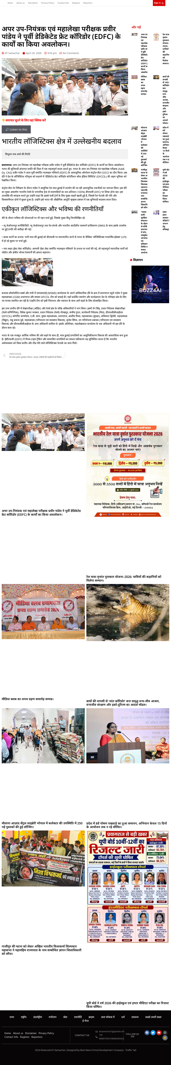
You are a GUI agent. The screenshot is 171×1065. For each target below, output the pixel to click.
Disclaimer (33, 3)
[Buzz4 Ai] (150, 302)
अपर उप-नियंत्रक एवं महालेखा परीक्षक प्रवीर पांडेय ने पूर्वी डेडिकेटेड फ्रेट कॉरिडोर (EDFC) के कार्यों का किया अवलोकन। (145, 53)
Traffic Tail (130, 1050)
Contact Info (63, 3)
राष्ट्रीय (23, 1017)
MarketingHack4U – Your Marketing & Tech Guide (85, 1053)
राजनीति (78, 1017)
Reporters (87, 3)
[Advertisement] (85, 386)
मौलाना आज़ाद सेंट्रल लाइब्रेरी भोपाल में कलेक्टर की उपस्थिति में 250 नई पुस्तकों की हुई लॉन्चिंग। (42, 825)
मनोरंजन (52, 1017)
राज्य (12, 1017)
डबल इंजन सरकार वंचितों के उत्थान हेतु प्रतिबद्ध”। (166, 220)
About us (20, 3)
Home (10, 3)
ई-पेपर (85, 1021)
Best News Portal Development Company (102, 1050)
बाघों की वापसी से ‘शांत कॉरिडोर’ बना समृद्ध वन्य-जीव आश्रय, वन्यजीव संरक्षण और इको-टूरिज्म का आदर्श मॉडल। (166, 100)
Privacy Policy (47, 3)
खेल (65, 1017)
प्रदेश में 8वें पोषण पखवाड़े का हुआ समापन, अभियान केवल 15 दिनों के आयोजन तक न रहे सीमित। (166, 145)
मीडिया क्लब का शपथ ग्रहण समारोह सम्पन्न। (144, 85)
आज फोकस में (108, 1017)
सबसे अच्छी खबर (153, 1017)
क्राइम (91, 1017)
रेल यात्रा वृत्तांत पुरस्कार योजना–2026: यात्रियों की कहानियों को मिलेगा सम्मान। (166, 49)
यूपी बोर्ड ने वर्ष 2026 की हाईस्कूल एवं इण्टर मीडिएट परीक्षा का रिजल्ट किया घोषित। (166, 185)
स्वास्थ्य (135, 1017)
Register (76, 3)
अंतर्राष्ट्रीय (37, 1017)
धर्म (123, 1017)
